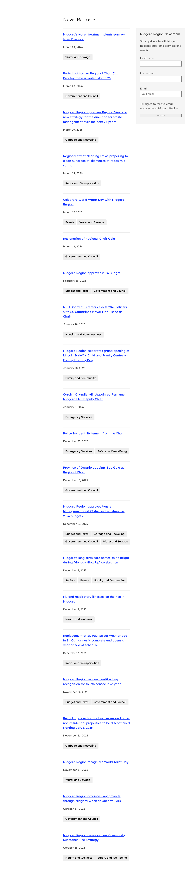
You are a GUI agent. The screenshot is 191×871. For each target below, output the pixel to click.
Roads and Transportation (82, 183)
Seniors (70, 580)
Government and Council (81, 96)
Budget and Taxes (76, 290)
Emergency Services (78, 417)
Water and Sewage (77, 57)
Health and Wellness (78, 619)
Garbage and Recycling (80, 139)
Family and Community (80, 378)
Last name (146, 73)
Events (69, 222)
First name (147, 58)
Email (143, 88)
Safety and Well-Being (112, 451)
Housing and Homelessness (83, 334)
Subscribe (160, 115)
